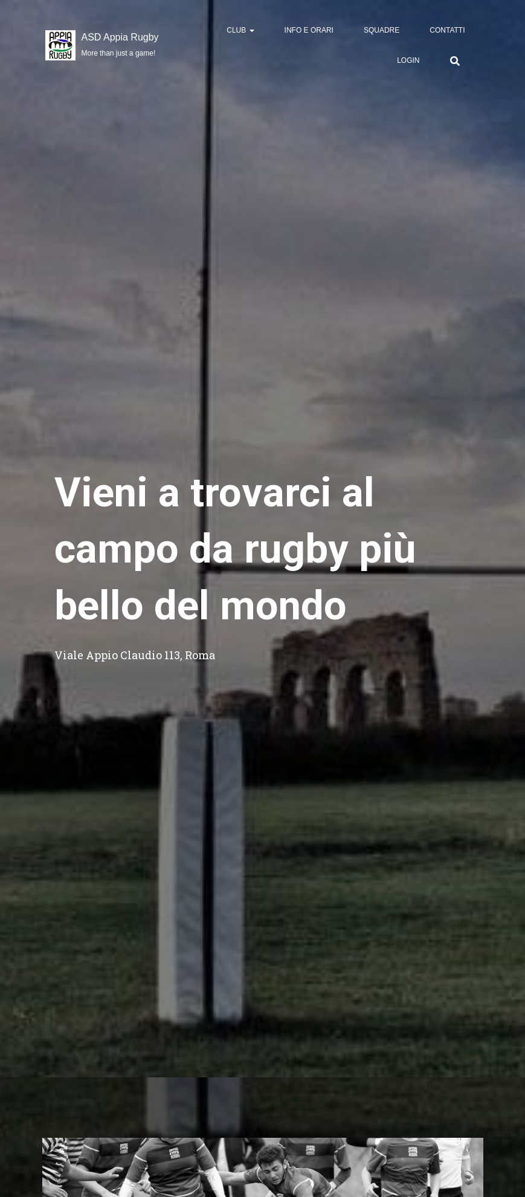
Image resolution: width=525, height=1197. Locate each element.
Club (240, 30)
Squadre (381, 30)
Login (408, 60)
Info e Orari (309, 30)
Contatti (447, 30)
